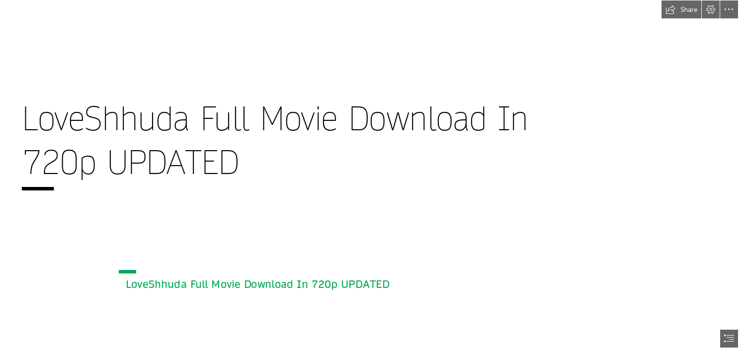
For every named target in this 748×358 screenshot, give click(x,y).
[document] (374, 179)
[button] (681, 9)
